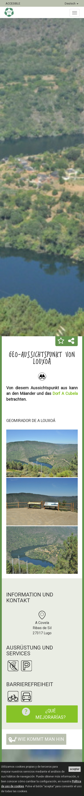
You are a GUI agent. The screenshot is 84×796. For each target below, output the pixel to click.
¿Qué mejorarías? (41, 714)
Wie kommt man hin (36, 739)
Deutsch (71, 3)
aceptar (74, 769)
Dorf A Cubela (65, 393)
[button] (61, 341)
